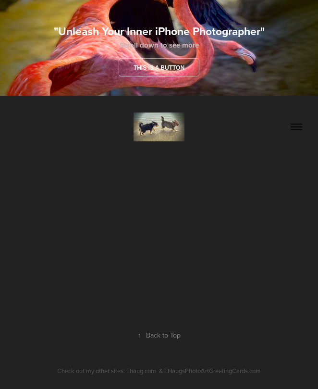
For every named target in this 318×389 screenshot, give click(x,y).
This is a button (159, 67)
